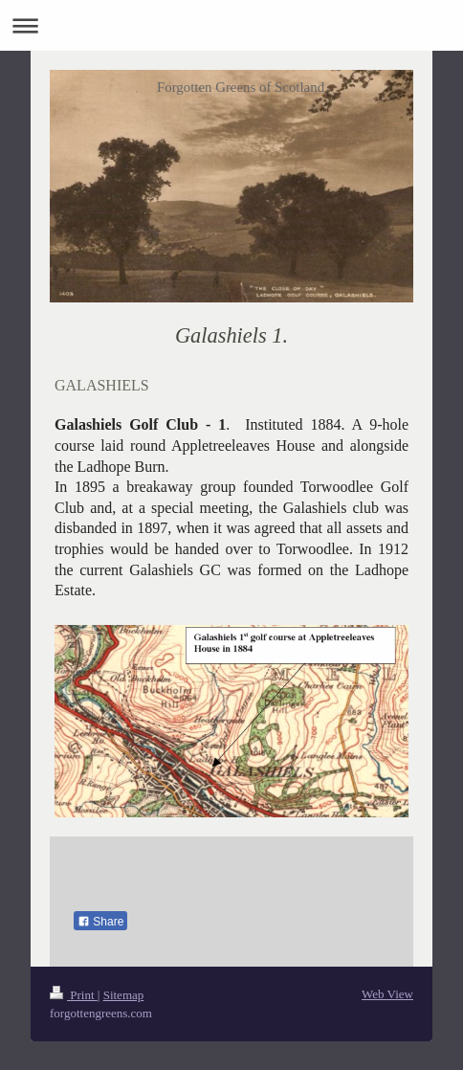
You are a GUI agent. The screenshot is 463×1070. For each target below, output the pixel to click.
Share (100, 921)
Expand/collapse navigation (231, 25)
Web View (387, 994)
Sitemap (123, 995)
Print (74, 995)
